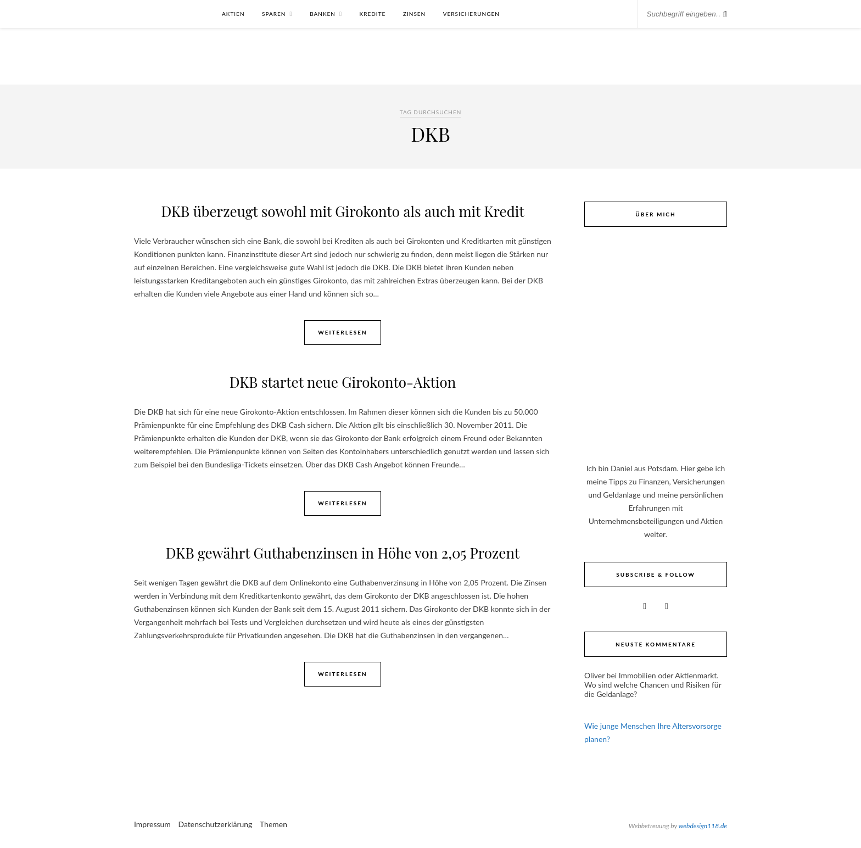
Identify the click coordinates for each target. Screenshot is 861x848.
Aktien (233, 13)
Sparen (274, 13)
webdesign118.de (703, 826)
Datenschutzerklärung (215, 824)
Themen (273, 824)
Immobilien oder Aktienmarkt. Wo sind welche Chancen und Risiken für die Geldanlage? (652, 685)
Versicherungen (471, 13)
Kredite (373, 13)
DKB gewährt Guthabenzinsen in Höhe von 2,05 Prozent (342, 552)
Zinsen (414, 13)
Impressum (152, 824)
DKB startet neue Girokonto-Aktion (343, 382)
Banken (323, 13)
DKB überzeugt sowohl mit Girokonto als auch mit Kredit (342, 211)
